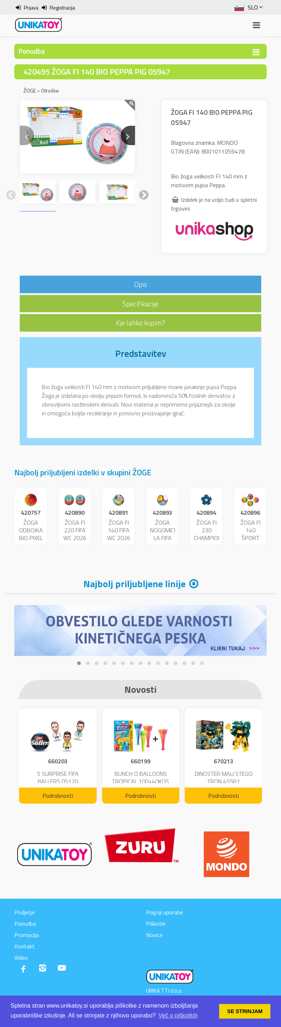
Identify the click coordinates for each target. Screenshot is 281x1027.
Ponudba (25, 923)
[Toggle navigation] (256, 52)
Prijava (31, 7)
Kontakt (24, 946)
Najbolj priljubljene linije (134, 584)
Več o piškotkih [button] (178, 1015)
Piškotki (155, 923)
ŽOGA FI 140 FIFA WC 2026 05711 (118, 534)
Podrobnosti (57, 795)
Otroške (50, 90)
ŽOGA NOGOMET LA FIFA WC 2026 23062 (163, 537)
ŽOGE (29, 90)
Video (21, 957)
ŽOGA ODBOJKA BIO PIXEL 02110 (31, 534)
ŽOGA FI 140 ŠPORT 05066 (250, 534)
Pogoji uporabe (164, 912)
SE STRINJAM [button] (245, 1011)
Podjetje (24, 912)
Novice (154, 934)
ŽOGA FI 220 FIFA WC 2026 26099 (74, 534)
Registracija (62, 7)
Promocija (26, 934)
